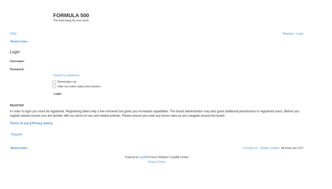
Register (17, 134)
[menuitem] (13, 33)
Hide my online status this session (77, 86)
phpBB (143, 157)
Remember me (65, 81)
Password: (17, 69)
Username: (17, 61)
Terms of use (19, 123)
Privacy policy (42, 123)
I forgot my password (66, 75)
